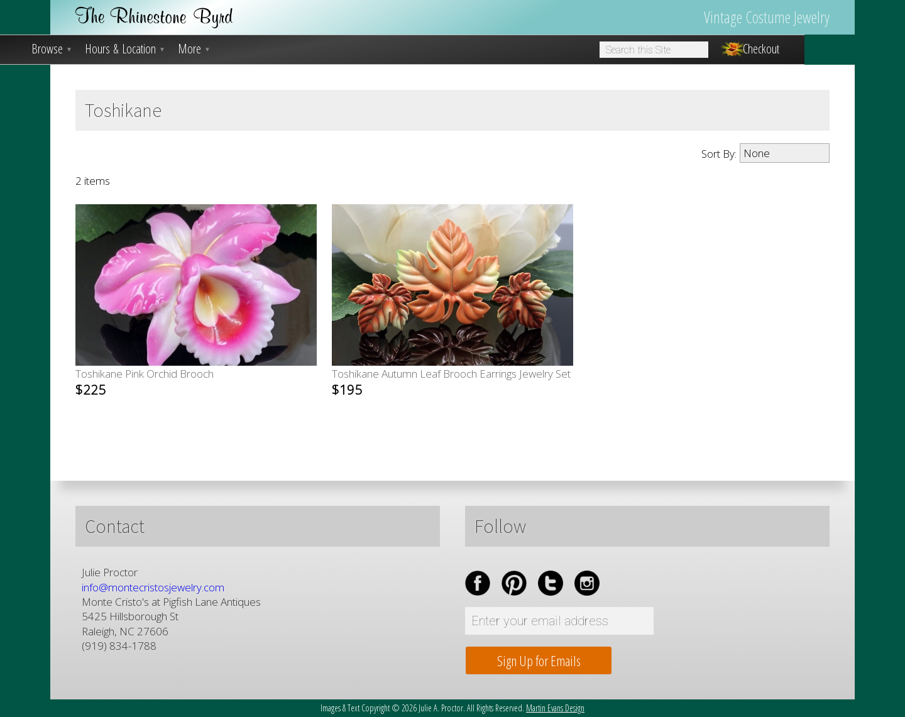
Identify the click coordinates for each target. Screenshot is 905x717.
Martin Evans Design (555, 708)
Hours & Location (125, 49)
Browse (51, 49)
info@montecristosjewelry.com (153, 587)
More (194, 49)
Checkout (761, 49)
